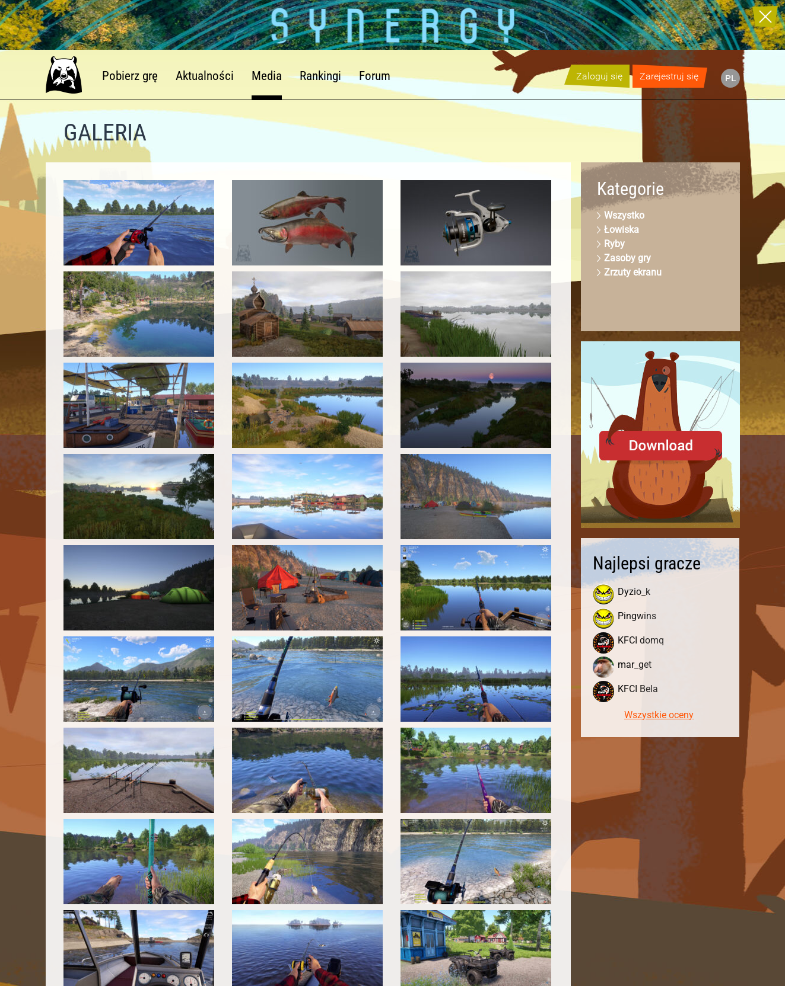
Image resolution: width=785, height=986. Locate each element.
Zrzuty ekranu (633, 272)
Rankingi (320, 76)
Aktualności (205, 76)
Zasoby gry (627, 258)
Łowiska (621, 229)
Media (267, 76)
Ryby (614, 243)
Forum (374, 76)
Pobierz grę (130, 76)
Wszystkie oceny (659, 715)
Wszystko (624, 215)
